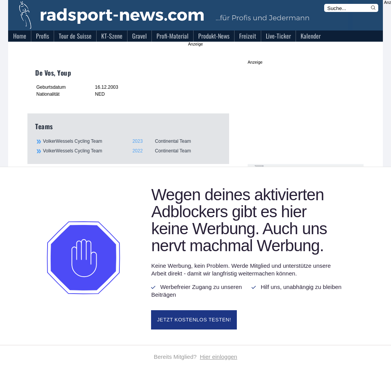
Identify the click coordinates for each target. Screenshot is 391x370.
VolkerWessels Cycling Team (132, 141)
